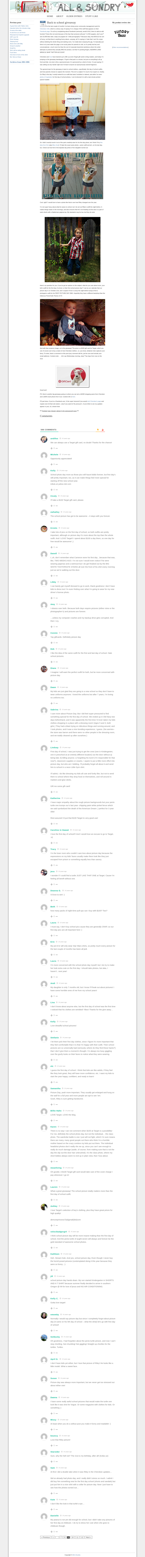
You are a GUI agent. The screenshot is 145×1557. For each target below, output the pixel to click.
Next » (88, 1537)
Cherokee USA (45, 29)
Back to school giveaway (61, 22)
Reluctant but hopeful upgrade (19, 35)
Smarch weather (15, 46)
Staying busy (14, 41)
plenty (42, 77)
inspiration (49, 77)
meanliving (56, 1168)
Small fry (13, 48)
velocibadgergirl (59, 1232)
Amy (53, 604)
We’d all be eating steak (17, 50)
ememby (55, 1314)
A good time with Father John (19, 26)
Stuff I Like (91, 16)
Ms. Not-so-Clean (15, 57)
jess (53, 871)
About (59, 16)
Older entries (74, 16)
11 (77, 1537)
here (73, 396)
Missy (53, 1420)
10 (73, 1537)
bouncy (54, 1436)
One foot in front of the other (19, 55)
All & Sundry (77, 1555)
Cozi (50, 57)
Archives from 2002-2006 (20, 62)
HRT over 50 (14, 37)
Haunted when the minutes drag (20, 28)
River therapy (14, 39)
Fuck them (13, 52)
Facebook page (45, 31)
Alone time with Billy (16, 43)
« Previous (45, 1537)
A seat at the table (15, 30)
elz (52, 1066)
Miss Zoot (55, 145)
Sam (53, 1468)
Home (50, 16)
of (44, 77)
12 (82, 1537)
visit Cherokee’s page (94, 401)
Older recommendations (120, 47)
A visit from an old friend (17, 32)
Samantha (56, 1088)
